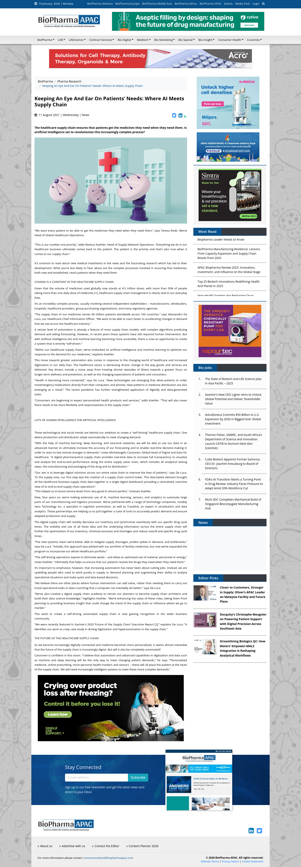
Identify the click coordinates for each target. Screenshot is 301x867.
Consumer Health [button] (229, 40)
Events (228, 3)
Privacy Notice (230, 861)
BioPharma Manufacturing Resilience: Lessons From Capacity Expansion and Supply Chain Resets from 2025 (229, 254)
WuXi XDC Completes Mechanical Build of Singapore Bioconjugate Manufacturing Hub (233, 503)
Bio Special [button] (185, 40)
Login (256, 3)
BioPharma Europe (127, 3)
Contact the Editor (105, 846)
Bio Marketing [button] (163, 40)
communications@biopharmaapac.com (108, 858)
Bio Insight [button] (205, 40)
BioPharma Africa (186, 3)
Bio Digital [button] (124, 40)
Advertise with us (72, 846)
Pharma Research (69, 81)
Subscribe (138, 777)
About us (45, 846)
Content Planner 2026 (142, 846)
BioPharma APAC (210, 3)
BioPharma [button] (44, 40)
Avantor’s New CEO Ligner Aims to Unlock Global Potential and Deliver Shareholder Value (233, 399)
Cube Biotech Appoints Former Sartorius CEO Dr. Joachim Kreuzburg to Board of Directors (232, 463)
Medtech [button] (142, 40)
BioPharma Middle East (157, 3)
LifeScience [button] (76, 40)
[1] (96, 293)
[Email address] (96, 778)
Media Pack (242, 3)
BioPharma (45, 81)
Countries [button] (253, 40)
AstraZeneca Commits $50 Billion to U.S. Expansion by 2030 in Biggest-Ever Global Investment (233, 419)
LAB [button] (60, 40)
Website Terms (210, 861)
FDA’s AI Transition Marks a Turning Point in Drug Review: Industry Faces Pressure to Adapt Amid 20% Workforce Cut (234, 483)
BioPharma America (100, 3)
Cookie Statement (252, 861)
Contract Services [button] (100, 40)
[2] (156, 624)
